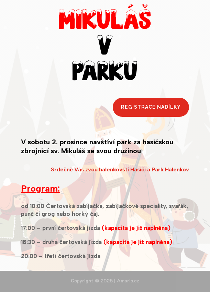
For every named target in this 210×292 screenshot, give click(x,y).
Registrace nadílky (151, 107)
